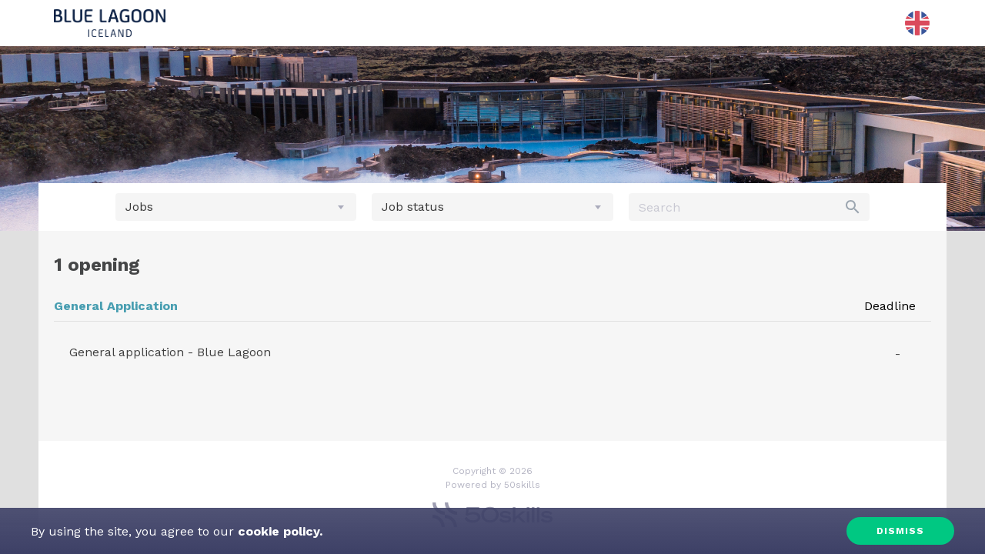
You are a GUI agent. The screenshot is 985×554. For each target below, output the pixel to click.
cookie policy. (278, 531)
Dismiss (900, 531)
